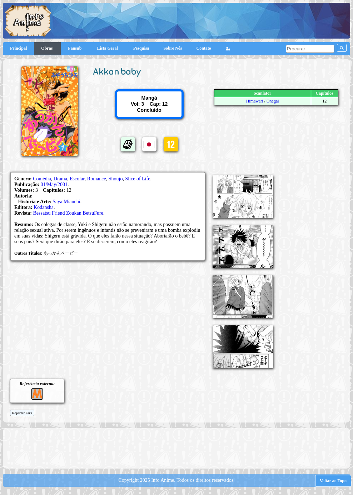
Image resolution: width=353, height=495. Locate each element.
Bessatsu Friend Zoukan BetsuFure (68, 213)
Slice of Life (137, 178)
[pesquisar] (310, 49)
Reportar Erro (22, 413)
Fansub (75, 48)
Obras (47, 48)
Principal (18, 48)
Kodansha (44, 207)
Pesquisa (141, 48)
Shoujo (116, 178)
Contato (204, 48)
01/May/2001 (54, 184)
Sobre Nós (172, 48)
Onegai (273, 101)
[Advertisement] (179, 447)
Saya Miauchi (66, 201)
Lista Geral (108, 48)
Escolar (77, 178)
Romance (96, 178)
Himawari (254, 101)
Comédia (42, 178)
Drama (60, 178)
